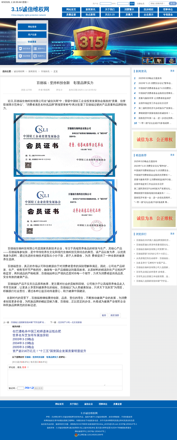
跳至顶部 (115, 315)
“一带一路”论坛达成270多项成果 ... (155, 123)
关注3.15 (110, 14)
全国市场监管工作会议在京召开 (153, 103)
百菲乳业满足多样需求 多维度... (151, 272)
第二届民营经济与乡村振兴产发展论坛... (153, 188)
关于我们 (110, 9)
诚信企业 (88, 404)
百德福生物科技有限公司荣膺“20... (152, 249)
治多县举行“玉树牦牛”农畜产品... (151, 263)
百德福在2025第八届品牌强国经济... (153, 240)
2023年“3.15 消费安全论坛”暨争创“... (151, 166)
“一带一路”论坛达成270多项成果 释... (151, 202)
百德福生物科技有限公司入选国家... (153, 267)
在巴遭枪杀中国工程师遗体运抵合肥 (37, 331)
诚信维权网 (19, 71)
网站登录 (32, 27)
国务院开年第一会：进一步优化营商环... (153, 197)
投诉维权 (148, 9)
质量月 (129, 14)
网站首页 (71, 9)
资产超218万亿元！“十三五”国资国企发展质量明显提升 (49, 351)
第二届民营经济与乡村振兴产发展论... (156, 108)
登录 (24, 367)
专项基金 (168, 14)
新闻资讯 (90, 9)
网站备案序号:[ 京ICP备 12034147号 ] (90, 431)
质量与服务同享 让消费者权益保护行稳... (153, 179)
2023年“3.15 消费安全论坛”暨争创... (155, 83)
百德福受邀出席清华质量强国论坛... (153, 244)
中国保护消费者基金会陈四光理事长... (156, 93)
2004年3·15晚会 (23, 343)
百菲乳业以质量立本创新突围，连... (153, 276)
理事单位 (168, 9)
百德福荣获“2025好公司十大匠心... (152, 254)
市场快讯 (45, 71)
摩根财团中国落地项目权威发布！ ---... (152, 193)
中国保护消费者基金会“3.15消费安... (156, 88)
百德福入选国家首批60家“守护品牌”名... (28, 322)
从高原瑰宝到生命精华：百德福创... (153, 258)
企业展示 (148, 14)
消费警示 (129, 9)
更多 (172, 71)
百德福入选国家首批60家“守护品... (152, 281)
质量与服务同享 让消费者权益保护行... (155, 99)
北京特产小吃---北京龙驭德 (70, 322)
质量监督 (71, 14)
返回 (104, 315)
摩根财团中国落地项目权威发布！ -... (156, 113)
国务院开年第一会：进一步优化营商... (156, 118)
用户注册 (32, 34)
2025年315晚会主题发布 (150, 78)
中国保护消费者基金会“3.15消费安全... (152, 170)
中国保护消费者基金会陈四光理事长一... (153, 175)
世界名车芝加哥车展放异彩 (31, 335)
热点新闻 (90, 14)
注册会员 (140, 4)
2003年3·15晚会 (23, 339)
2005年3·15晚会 (23, 347)
